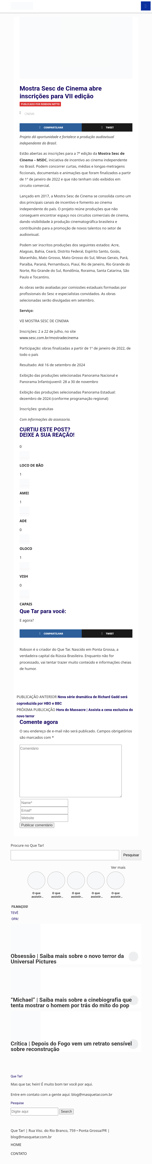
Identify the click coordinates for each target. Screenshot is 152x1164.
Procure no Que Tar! (27, 845)
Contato (19, 1153)
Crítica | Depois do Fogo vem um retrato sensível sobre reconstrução (71, 1046)
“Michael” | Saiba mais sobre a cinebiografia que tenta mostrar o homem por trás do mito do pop (71, 1003)
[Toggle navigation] (5, 6)
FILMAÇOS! (19, 907)
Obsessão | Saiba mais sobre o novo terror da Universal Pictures (67, 959)
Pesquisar (131, 855)
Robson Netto (50, 104)
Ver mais (118, 867)
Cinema (29, 114)
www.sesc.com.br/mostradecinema (49, 337)
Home (16, 1144)
